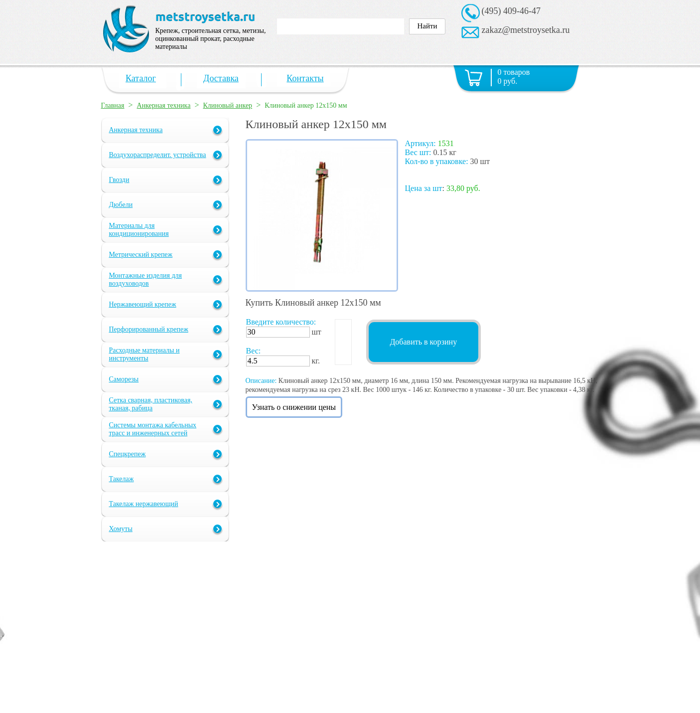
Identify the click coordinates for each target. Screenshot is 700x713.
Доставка (221, 78)
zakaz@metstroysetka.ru (526, 30)
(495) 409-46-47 (511, 11)
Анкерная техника (164, 105)
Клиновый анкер (227, 105)
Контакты (304, 78)
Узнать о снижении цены (294, 407)
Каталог (141, 78)
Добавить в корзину (423, 342)
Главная (113, 105)
